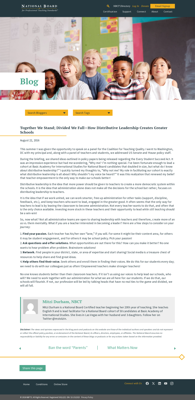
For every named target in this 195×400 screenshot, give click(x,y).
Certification (110, 11)
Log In (135, 6)
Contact (168, 11)
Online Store (61, 384)
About (155, 11)
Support (127, 11)
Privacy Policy (87, 397)
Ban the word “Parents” (68, 348)
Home (26, 384)
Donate (145, 6)
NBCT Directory (121, 6)
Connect (141, 11)
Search (110, 5)
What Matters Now (122, 348)
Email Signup (162, 6)
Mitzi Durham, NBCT (62, 301)
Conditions (42, 384)
